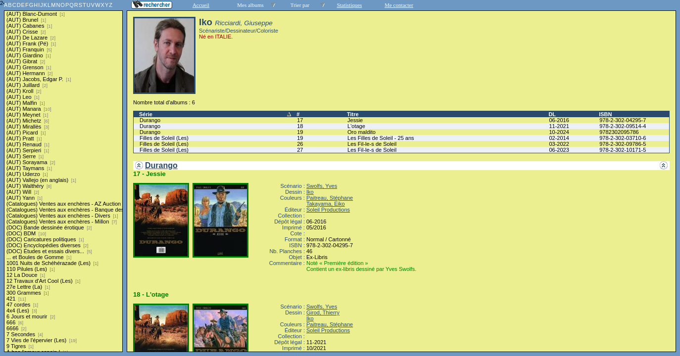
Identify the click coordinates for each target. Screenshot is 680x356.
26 (300, 144)
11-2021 (559, 126)
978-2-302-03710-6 (622, 138)
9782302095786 (619, 132)
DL (552, 114)
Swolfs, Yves (321, 186)
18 (300, 126)
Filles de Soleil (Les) (164, 138)
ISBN (605, 114)
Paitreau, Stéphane (329, 198)
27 (300, 150)
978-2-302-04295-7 (622, 120)
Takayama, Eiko (325, 204)
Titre (353, 114)
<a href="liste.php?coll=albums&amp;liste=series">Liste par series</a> (63, 176)
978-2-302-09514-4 (622, 126)
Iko (310, 192)
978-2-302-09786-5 (622, 144)
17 (300, 120)
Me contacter (399, 5)
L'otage (356, 126)
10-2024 (559, 132)
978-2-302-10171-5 (622, 150)
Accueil (201, 5)
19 (300, 132)
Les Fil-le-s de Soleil (371, 144)
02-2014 (559, 138)
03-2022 (559, 144)
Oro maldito (361, 132)
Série (145, 114)
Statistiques (349, 5)
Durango (150, 120)
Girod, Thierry (323, 312)
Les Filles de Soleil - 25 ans (380, 138)
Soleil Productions (328, 210)
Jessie (355, 120)
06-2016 (559, 120)
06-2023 (559, 150)
